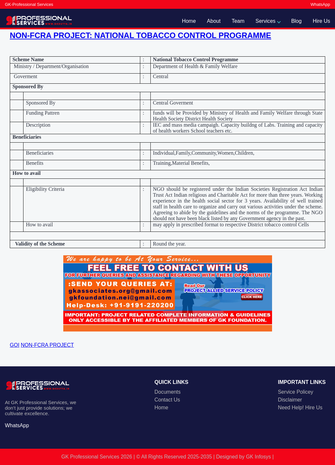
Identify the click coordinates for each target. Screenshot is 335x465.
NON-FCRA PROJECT (47, 345)
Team (238, 21)
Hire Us (321, 21)
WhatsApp (320, 4)
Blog (296, 21)
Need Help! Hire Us (300, 407)
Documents (168, 392)
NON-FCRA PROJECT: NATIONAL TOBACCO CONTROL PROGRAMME (140, 35)
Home (189, 21)
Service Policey (295, 392)
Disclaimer (290, 399)
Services (265, 21)
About (214, 21)
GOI (14, 345)
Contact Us (167, 399)
